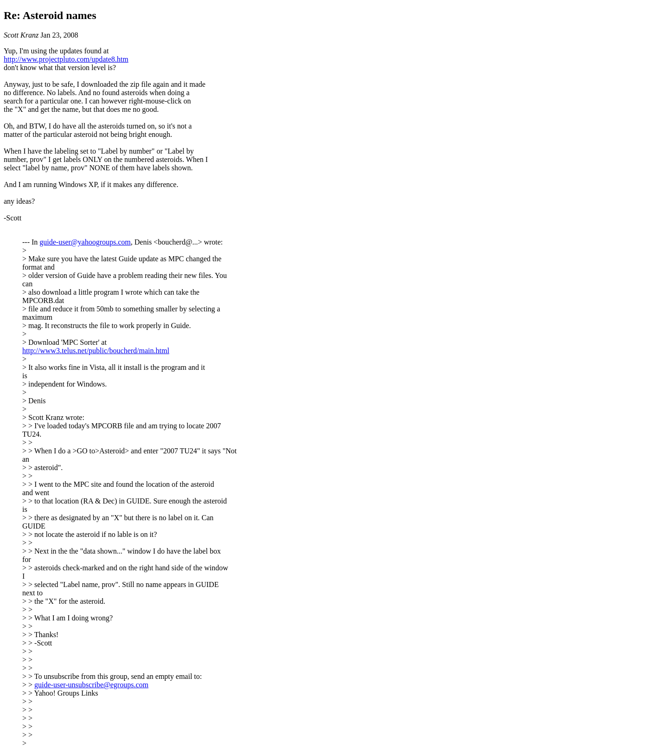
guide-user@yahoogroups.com (84, 242)
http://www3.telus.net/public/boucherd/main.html (95, 351)
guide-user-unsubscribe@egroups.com (91, 685)
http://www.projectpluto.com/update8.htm (66, 59)
